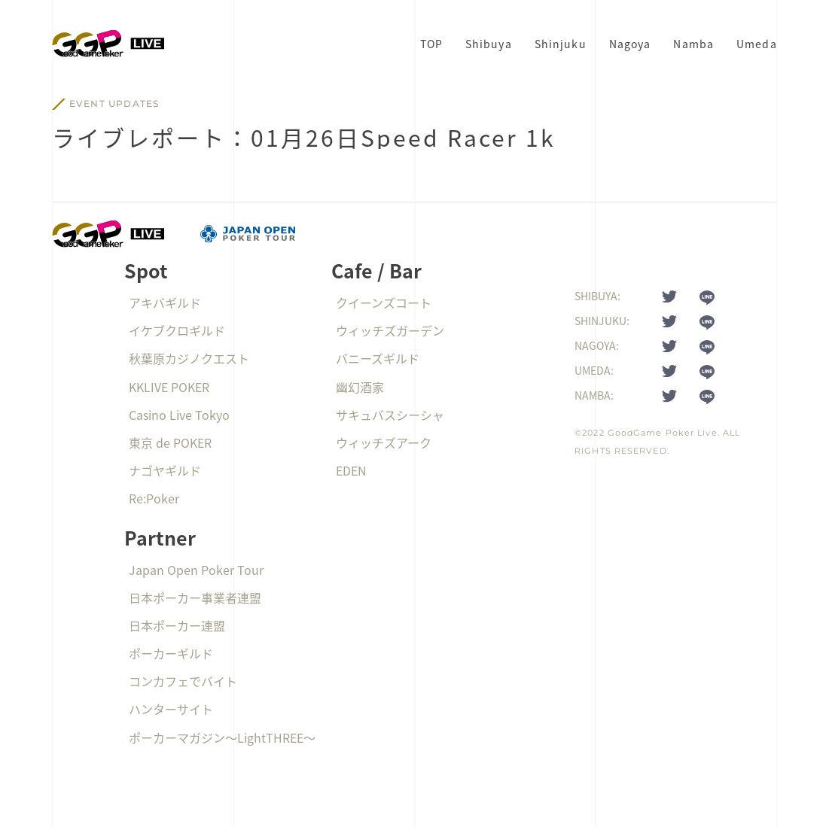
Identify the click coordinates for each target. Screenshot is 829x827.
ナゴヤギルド (165, 470)
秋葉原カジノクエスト (189, 358)
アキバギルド (165, 302)
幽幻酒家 (360, 387)
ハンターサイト (171, 709)
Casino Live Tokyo (179, 415)
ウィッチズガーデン (390, 330)
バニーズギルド (377, 358)
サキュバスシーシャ (390, 415)
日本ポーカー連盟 (177, 625)
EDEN (351, 470)
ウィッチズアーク (383, 442)
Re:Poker (154, 498)
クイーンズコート (383, 302)
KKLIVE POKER (169, 387)
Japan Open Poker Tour (196, 570)
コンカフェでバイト (183, 681)
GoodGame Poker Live (663, 432)
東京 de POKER (170, 442)
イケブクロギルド (177, 330)
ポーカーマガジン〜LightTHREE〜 (222, 737)
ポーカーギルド (171, 653)
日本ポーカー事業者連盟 (195, 597)
